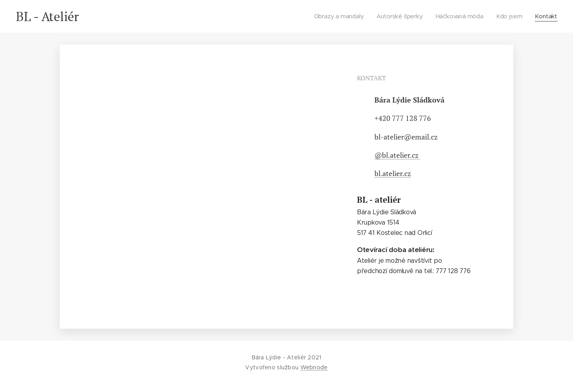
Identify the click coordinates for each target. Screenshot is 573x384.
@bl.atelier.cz (397, 155)
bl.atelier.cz (392, 173)
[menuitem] (340, 16)
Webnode (314, 367)
